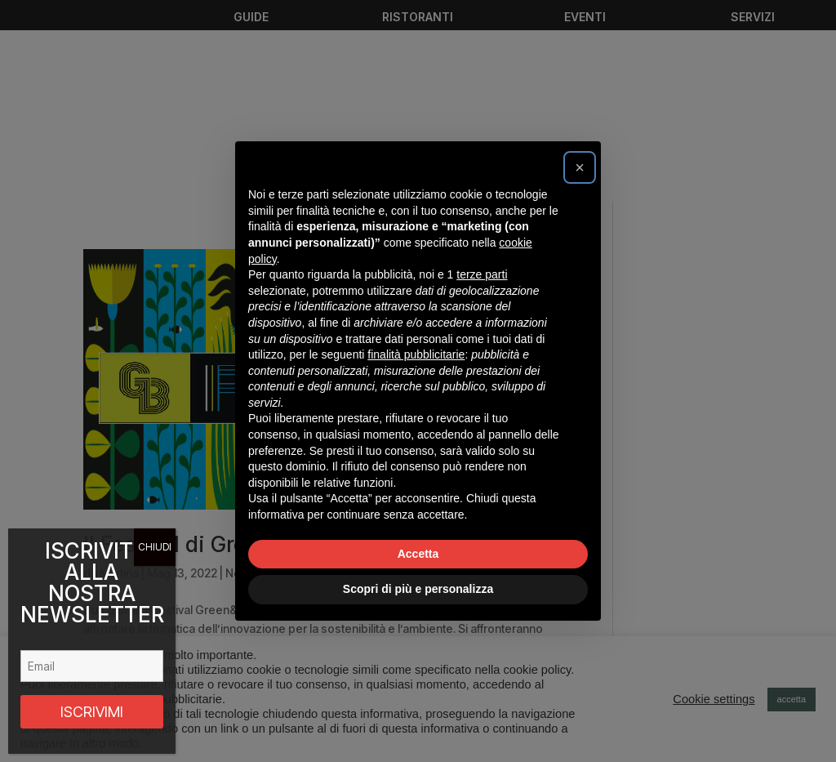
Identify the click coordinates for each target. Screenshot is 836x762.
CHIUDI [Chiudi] (154, 547)
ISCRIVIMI (91, 711)
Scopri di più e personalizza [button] (418, 588)
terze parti (481, 274)
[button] (580, 167)
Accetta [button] (418, 553)
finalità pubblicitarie (416, 354)
